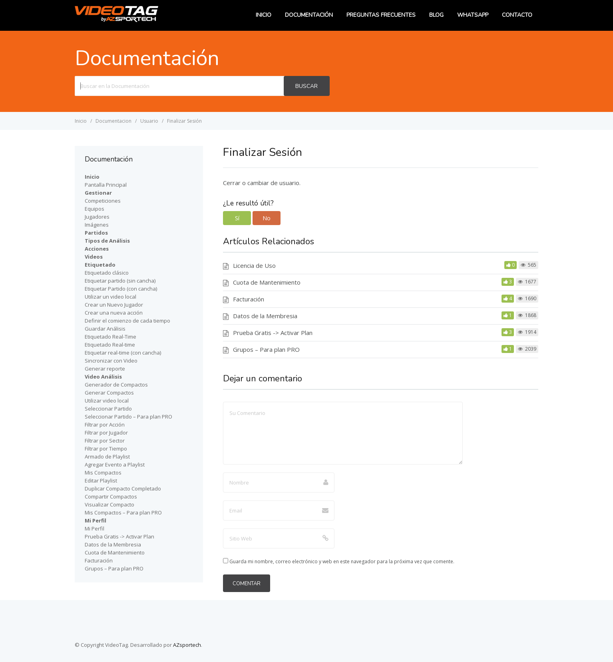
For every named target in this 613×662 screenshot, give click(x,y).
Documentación (309, 15)
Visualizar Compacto (109, 504)
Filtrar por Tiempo (106, 448)
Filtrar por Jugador (106, 432)
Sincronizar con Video (111, 360)
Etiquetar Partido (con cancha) (121, 288)
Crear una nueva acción (114, 312)
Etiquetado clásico (107, 272)
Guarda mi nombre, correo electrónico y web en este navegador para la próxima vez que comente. (341, 561)
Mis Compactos (103, 472)
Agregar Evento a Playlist (115, 464)
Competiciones (103, 200)
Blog (436, 15)
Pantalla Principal (106, 184)
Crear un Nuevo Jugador (114, 304)
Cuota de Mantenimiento (267, 282)
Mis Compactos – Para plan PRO (123, 512)
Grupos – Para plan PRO (266, 349)
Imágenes (97, 224)
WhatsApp (472, 15)
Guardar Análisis (105, 328)
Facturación (248, 299)
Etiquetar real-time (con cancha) (123, 352)
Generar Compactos (109, 392)
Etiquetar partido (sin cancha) (120, 280)
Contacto (517, 15)
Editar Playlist (101, 480)
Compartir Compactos (111, 496)
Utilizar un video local (110, 296)
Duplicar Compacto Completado (123, 488)
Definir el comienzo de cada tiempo (127, 320)
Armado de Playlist (107, 456)
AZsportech (187, 644)
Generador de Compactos (116, 384)
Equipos (94, 208)
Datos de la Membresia (265, 316)
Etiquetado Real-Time (110, 336)
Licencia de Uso (254, 265)
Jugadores (97, 216)
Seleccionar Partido (108, 408)
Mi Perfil (94, 528)
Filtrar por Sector (105, 440)
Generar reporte (105, 368)
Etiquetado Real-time (110, 344)
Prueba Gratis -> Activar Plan (272, 333)
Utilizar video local (107, 400)
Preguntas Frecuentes (381, 15)
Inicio (263, 15)
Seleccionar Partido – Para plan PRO (128, 416)
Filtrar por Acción (105, 424)
